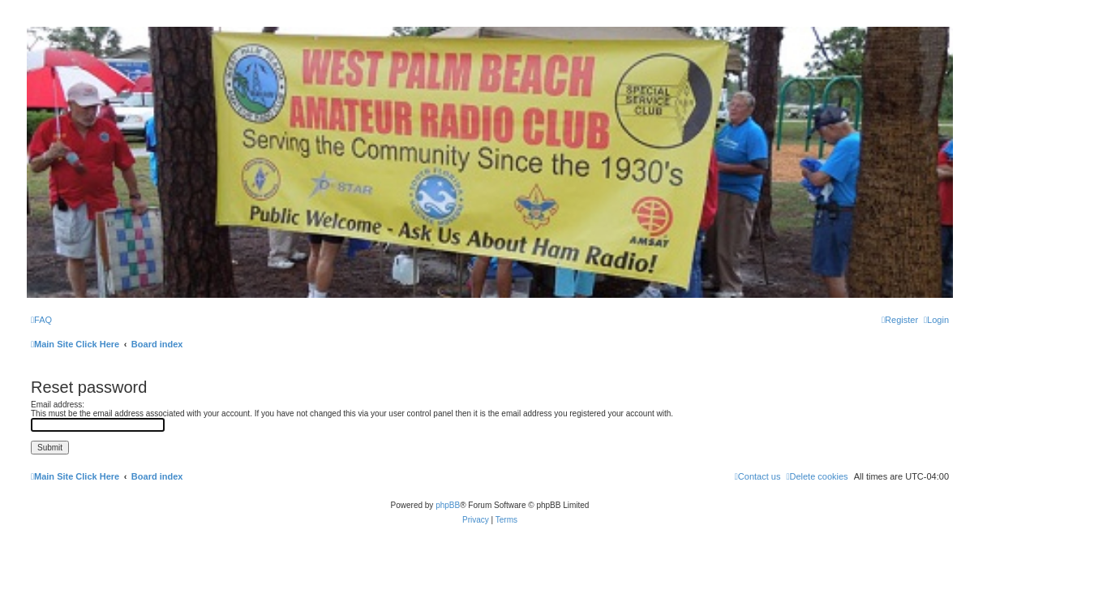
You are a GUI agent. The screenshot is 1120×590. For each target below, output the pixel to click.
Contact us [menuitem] (758, 476)
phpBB (448, 505)
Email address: (57, 404)
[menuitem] (41, 320)
